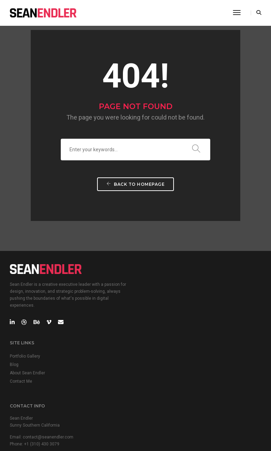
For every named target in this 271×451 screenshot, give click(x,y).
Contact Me (152, 306)
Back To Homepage (135, 187)
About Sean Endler (158, 298)
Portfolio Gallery (156, 281)
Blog (145, 289)
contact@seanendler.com (48, 374)
